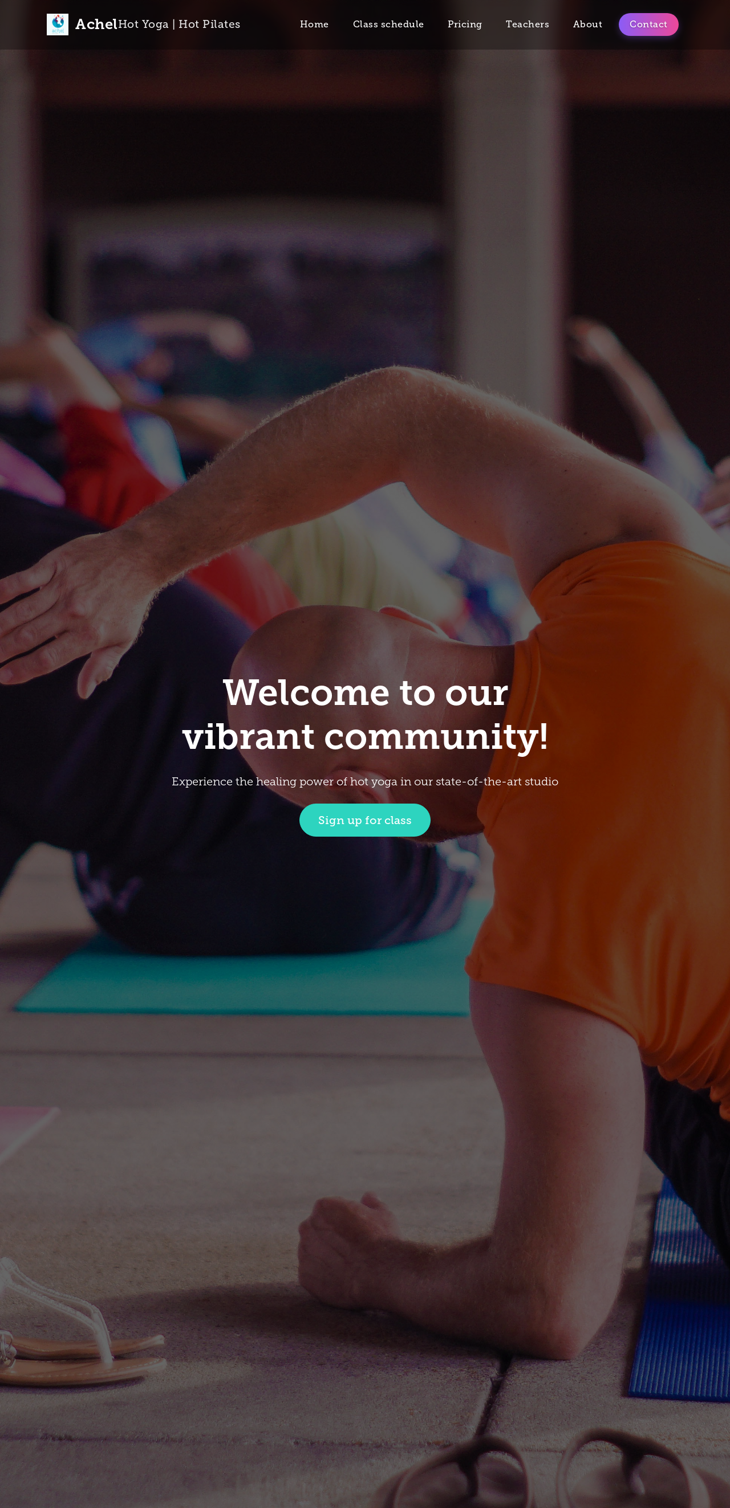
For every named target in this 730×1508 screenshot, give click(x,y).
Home (314, 24)
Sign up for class (365, 820)
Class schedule (388, 24)
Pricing (465, 24)
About (588, 24)
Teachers (527, 24)
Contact (649, 24)
